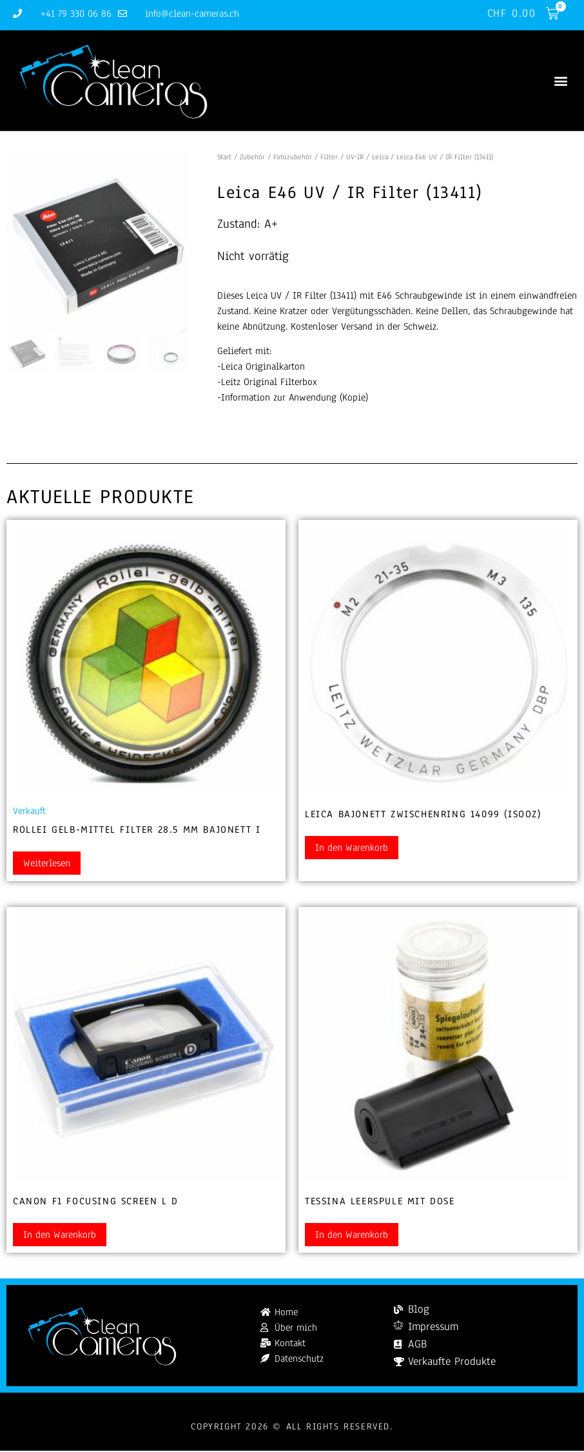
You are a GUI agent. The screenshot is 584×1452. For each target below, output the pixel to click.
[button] (560, 81)
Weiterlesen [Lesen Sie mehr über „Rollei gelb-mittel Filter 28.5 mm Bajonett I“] (46, 864)
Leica (380, 157)
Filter (329, 157)
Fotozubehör (292, 157)
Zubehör (252, 157)
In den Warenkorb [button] (351, 848)
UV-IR (355, 157)
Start (224, 157)
